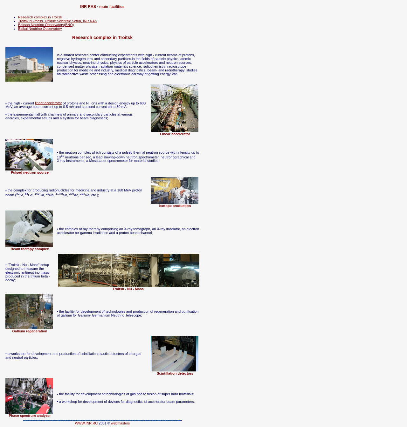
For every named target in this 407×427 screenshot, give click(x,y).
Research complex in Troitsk (40, 17)
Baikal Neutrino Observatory (40, 28)
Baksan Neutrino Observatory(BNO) (46, 25)
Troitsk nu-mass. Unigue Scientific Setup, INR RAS (57, 21)
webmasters (120, 423)
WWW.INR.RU (86, 423)
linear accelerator (48, 103)
